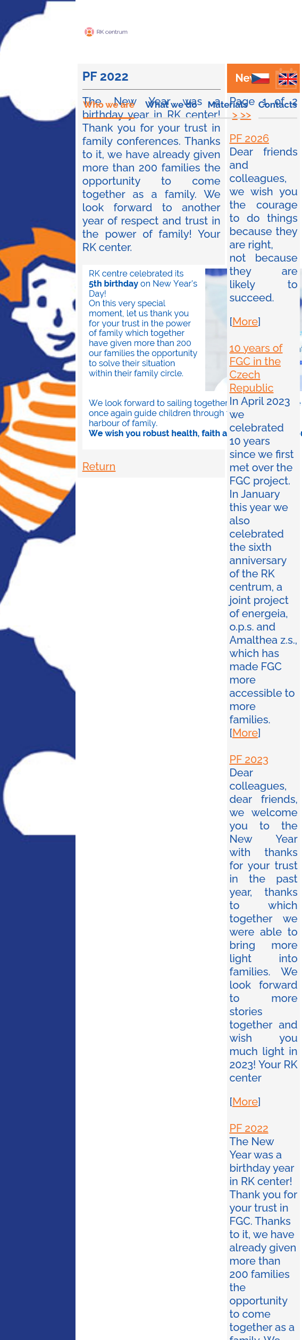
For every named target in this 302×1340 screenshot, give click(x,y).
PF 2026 (250, 138)
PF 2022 (249, 1128)
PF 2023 (249, 759)
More (245, 321)
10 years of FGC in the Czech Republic (256, 368)
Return (99, 466)
